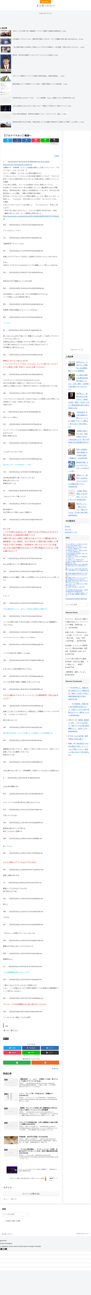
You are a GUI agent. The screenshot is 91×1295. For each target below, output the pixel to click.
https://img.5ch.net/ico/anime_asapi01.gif (17, 165)
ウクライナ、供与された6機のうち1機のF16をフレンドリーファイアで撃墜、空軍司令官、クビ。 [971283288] (76, 623)
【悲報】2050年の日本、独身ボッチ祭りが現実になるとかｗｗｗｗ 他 (77, 581)
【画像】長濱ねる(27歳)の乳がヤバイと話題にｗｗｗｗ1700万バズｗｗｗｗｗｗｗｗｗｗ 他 (76, 575)
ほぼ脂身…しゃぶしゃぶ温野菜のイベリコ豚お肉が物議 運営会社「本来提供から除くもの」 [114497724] (76, 650)
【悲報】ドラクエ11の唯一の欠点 (75, 559)
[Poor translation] (5, 1249)
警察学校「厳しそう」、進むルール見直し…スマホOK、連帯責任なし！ (76, 548)
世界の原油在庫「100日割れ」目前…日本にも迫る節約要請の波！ (76, 554)
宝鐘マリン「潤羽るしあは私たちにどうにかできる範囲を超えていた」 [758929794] (78, 481)
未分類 (6, 1038)
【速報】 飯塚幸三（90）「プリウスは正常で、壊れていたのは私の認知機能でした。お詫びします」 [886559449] (78, 725)
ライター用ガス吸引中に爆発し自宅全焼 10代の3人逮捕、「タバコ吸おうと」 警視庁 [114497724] (77, 663)
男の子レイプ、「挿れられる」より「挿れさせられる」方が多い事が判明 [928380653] (78, 509)
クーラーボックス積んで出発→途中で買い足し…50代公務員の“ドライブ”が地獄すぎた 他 (77, 569)
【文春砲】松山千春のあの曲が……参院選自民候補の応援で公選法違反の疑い (77, 590)
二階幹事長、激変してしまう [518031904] (75, 673)
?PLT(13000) (44, 162)
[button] (87, 605)
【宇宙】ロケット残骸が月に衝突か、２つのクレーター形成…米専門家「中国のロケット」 (77, 594)
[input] (77, 605)
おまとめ (68, 529)
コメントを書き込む (31, 1194)
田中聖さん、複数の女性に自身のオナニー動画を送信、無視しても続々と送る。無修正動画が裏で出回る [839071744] (78, 693)
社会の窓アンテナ (71, 532)
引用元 (56, 156)
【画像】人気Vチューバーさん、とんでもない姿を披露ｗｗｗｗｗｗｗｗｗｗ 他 (76, 578)
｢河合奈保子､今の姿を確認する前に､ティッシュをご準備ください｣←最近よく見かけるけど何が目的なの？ (78, 749)
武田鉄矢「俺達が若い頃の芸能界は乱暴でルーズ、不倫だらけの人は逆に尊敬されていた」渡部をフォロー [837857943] (78, 709)
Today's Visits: (11, 1221)
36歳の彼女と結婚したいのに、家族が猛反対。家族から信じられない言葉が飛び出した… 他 (77, 566)
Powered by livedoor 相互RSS (76, 599)
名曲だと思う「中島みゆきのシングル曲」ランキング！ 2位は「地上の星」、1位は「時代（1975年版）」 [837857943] (76, 636)
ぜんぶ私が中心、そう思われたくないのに (77, 544)
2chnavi (67, 526)
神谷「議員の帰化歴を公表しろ (74, 545)
